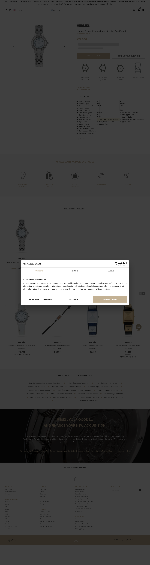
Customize (75, 299)
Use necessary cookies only (40, 299)
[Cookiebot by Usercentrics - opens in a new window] (116, 264)
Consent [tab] (39, 271)
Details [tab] (75, 271)
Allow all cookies (110, 299)
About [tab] (111, 271)
